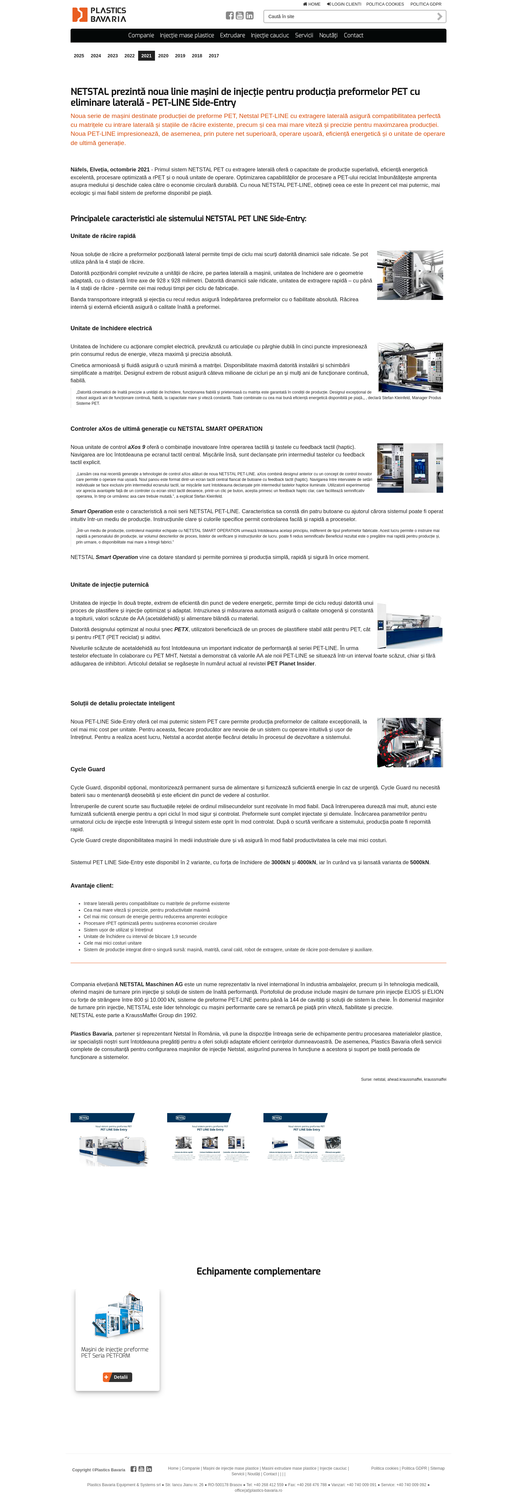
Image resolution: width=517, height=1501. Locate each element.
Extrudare (232, 35)
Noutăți (328, 35)
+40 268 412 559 (269, 1484)
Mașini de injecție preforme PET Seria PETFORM (114, 1351)
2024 (96, 54)
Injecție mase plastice (187, 35)
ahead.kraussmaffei (404, 1078)
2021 (146, 54)
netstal (379, 1078)
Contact (353, 35)
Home (311, 4)
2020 (163, 54)
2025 (79, 54)
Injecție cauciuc (270, 35)
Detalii (121, 1376)
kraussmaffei (435, 1078)
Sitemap (437, 1467)
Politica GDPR (426, 4)
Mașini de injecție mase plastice (231, 1467)
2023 (112, 54)
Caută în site (440, 16)
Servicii (304, 35)
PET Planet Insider (291, 662)
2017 (214, 54)
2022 (129, 54)
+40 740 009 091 (361, 1484)
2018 (197, 54)
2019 (180, 54)
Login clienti (344, 4)
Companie (141, 35)
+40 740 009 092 (411, 1484)
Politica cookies (385, 4)
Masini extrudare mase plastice (289, 1467)
